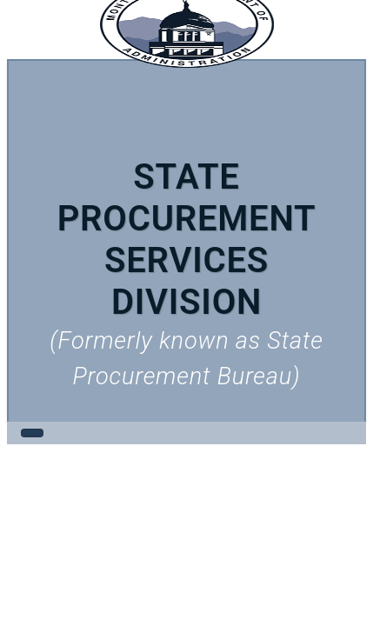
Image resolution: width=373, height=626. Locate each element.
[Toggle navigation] (32, 433)
